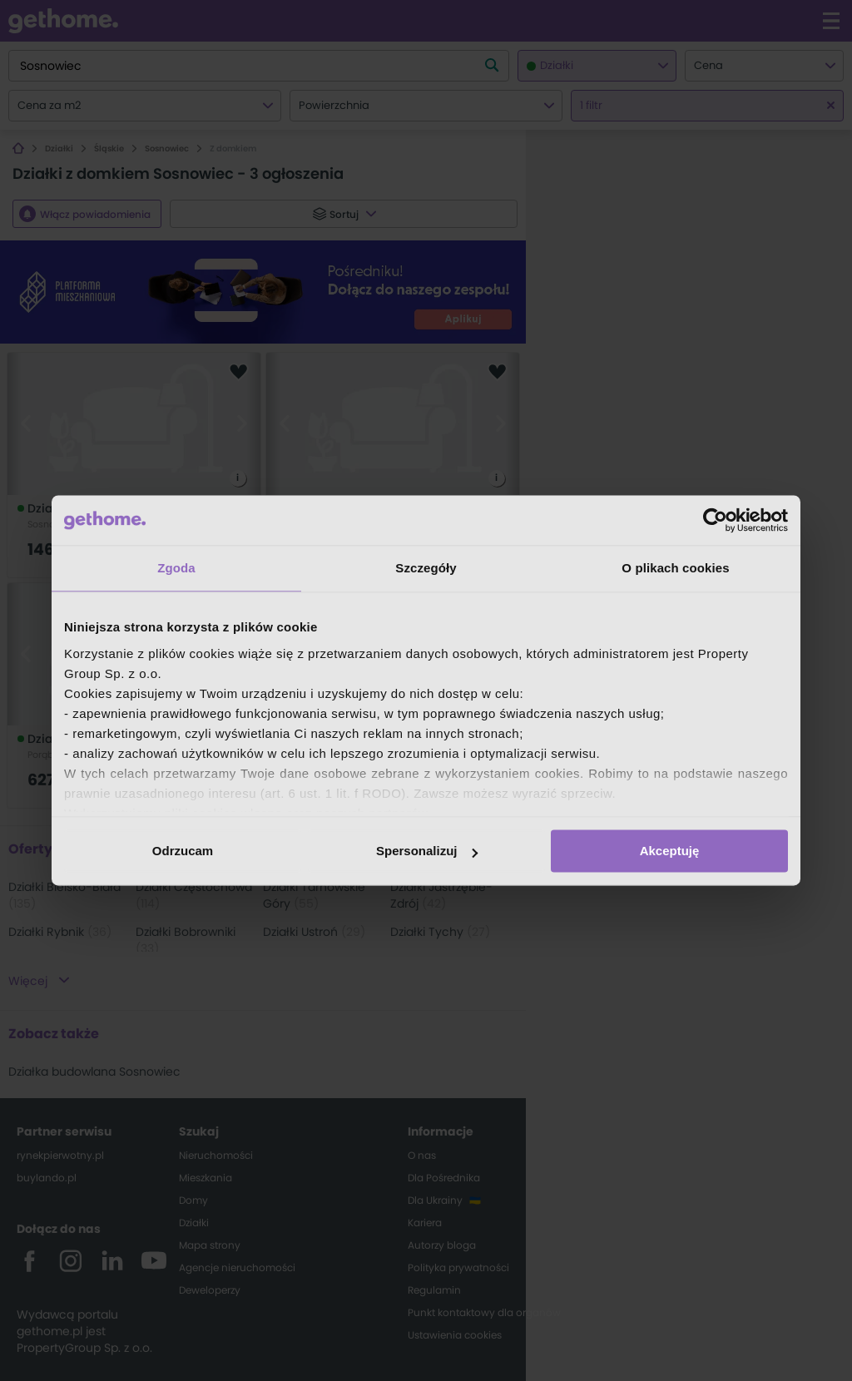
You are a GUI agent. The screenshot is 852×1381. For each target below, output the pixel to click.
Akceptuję (670, 851)
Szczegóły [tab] (425, 568)
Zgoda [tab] (176, 568)
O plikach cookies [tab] (675, 568)
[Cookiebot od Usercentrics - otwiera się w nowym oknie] (715, 519)
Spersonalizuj (427, 851)
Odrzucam (182, 851)
